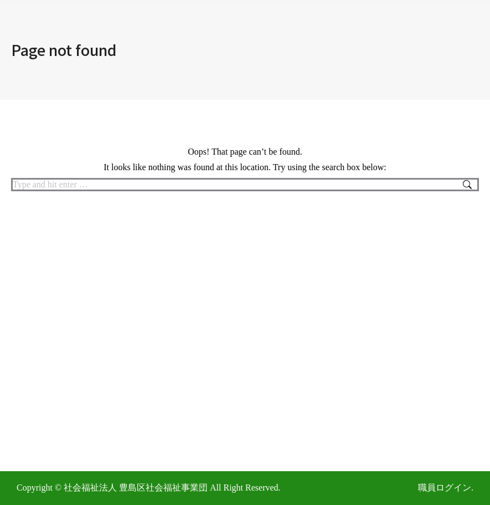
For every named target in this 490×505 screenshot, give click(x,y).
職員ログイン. (445, 487)
